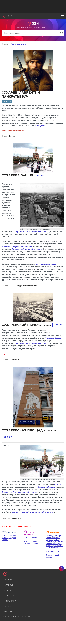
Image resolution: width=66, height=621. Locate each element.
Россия (12, 136)
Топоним (15, 360)
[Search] (33, 33)
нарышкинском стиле (47, 264)
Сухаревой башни (53, 338)
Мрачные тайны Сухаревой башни (31, 542)
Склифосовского (46, 512)
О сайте (8, 612)
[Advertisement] (33, 6)
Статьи (7, 590)
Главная (5, 44)
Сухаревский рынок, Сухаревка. (27, 249)
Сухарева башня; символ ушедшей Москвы (9, 538)
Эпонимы (9, 585)
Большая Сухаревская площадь (17, 246)
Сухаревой (41, 125)
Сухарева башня (30, 538)
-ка (21, 518)
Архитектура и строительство (24, 286)
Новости (8, 606)
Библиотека (10, 601)
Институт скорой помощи (25, 512)
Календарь (9, 596)
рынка (57, 484)
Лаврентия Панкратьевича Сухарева (31, 231)
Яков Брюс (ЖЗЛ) (53, 551)
